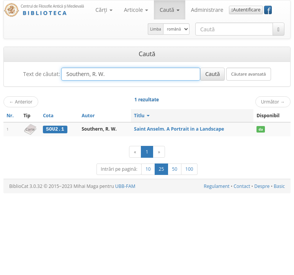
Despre (262, 186)
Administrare (207, 9)
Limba (155, 29)
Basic (279, 186)
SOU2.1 (55, 129)
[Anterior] (135, 152)
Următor (273, 102)
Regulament (216, 186)
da (261, 129)
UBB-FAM (125, 186)
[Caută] (278, 29)
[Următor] (159, 152)
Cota (48, 115)
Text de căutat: (41, 74)
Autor (88, 115)
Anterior (21, 102)
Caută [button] (170, 9)
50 (174, 169)
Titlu (142, 115)
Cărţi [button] (103, 9)
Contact (242, 186)
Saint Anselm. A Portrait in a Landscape (179, 129)
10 (148, 169)
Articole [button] (136, 9)
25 (161, 169)
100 (189, 169)
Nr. (10, 115)
